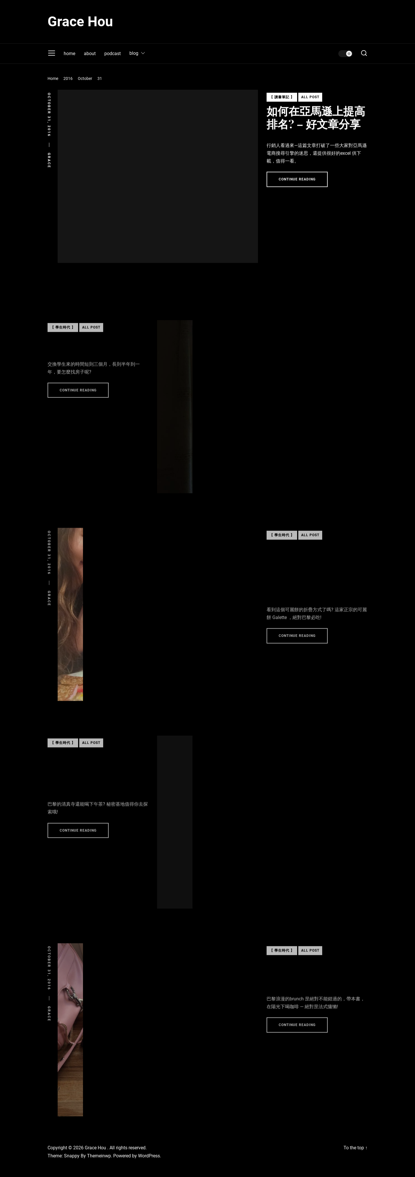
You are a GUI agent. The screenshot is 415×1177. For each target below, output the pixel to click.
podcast (112, 53)
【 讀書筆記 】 (281, 100)
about (90, 53)
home (69, 53)
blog (137, 53)
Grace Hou (80, 21)
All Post (310, 100)
